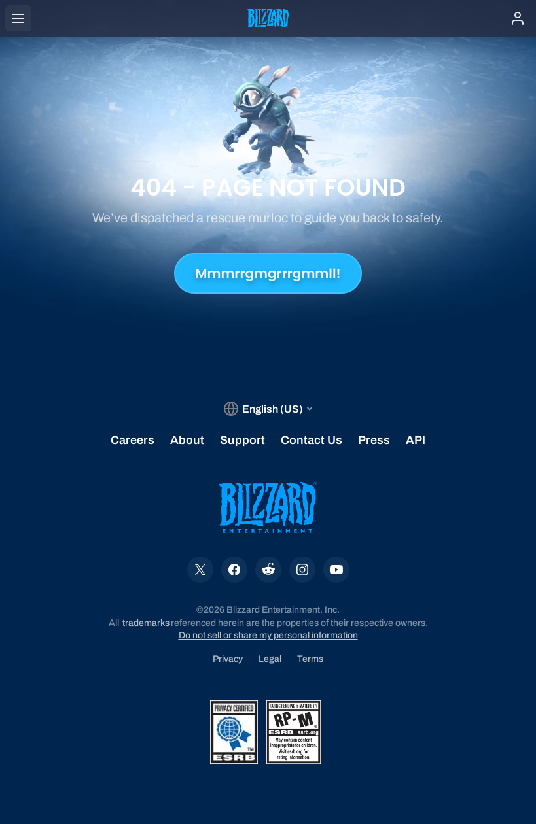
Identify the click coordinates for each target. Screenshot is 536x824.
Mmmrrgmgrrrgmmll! (267, 273)
